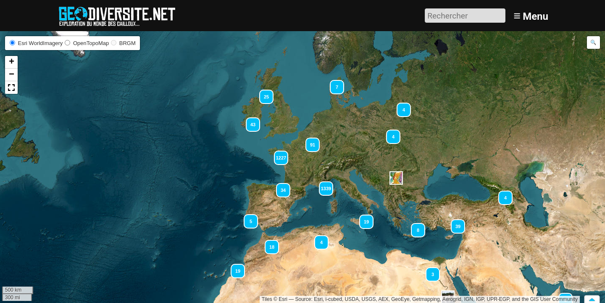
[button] (333, 83)
